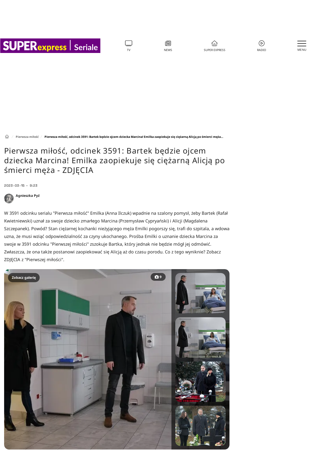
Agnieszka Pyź (28, 195)
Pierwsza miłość (27, 137)
